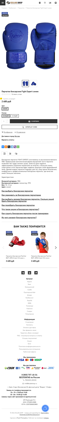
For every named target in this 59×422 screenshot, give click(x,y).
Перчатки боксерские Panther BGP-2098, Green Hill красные (16, 257)
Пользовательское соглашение (29, 349)
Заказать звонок (30, 380)
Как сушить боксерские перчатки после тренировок (25, 213)
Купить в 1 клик (29, 127)
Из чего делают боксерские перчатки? (19, 217)
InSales (46, 418)
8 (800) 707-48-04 (29, 374)
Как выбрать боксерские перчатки (17, 191)
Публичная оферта (29, 352)
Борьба (29, 300)
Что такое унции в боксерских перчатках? (20, 209)
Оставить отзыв (17, 94)
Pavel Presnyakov (22, 418)
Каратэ (29, 281)
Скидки (29, 311)
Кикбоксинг (29, 298)
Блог (29, 344)
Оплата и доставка (29, 327)
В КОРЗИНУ (33, 121)
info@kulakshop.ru (31, 383)
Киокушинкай (29, 287)
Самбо (29, 290)
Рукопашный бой (29, 292)
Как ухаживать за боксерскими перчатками (21, 195)
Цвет (3, 106)
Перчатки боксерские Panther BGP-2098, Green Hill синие (41, 257)
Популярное (29, 314)
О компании (29, 322)
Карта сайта (45, 413)
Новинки (29, 308)
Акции (29, 341)
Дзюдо (29, 295)
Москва (17, 136)
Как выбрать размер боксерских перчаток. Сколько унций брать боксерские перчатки (28, 200)
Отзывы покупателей (29, 338)
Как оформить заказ (29, 330)
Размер (4, 113)
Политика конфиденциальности (29, 346)
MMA (29, 303)
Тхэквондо (29, 306)
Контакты (29, 325)
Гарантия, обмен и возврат (30, 333)
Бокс (29, 284)
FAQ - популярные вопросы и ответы (29, 335)
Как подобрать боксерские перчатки (18, 205)
